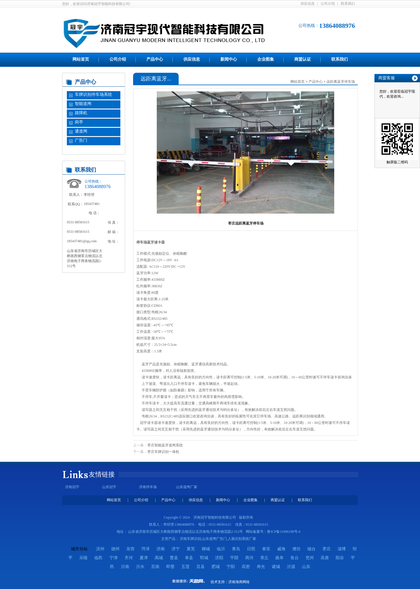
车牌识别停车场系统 (93, 94)
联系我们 (348, 3)
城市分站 (79, 549)
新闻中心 (228, 59)
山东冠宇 (109, 487)
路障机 (81, 113)
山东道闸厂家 (186, 487)
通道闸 (81, 131)
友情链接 (102, 474)
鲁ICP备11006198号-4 (283, 532)
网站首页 (80, 59)
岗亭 (79, 122)
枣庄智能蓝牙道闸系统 (165, 445)
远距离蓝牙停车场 (341, 82)
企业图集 (265, 59)
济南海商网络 (239, 582)
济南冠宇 (72, 487)
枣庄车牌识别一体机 (163, 452)
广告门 (81, 140)
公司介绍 (328, 3)
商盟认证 (302, 59)
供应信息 (308, 3)
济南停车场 (148, 487)
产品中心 (154, 59)
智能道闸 (83, 103)
